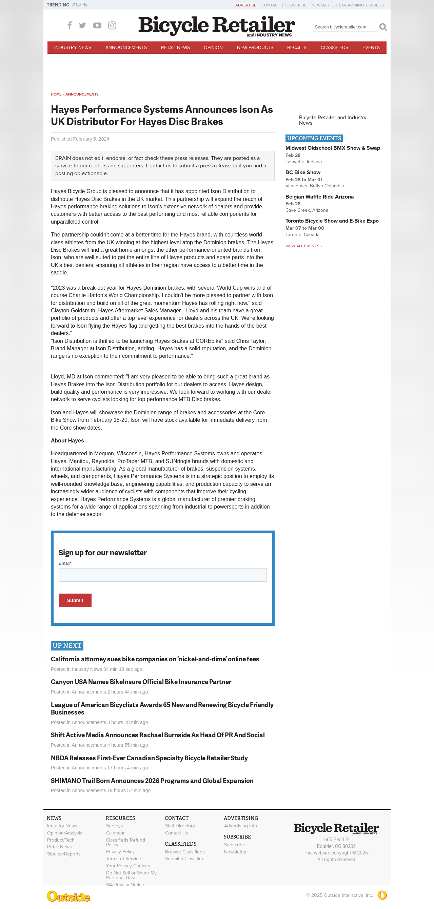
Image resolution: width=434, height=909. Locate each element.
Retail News (175, 47)
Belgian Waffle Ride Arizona (319, 196)
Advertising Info (240, 826)
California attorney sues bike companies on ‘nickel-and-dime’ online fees (155, 658)
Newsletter (324, 5)
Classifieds (334, 47)
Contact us (158, 165)
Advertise (245, 5)
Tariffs (81, 5)
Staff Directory (180, 826)
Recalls (297, 47)
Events (371, 47)
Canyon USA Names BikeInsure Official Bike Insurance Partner (141, 681)
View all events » (303, 246)
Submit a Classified (184, 859)
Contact (270, 5)
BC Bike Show (302, 172)
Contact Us (176, 832)
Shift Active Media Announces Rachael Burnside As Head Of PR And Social (158, 734)
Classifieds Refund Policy (125, 842)
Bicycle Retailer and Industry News (333, 120)
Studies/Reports (64, 854)
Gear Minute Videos (363, 5)
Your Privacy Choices (128, 866)
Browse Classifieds (185, 851)
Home (56, 94)
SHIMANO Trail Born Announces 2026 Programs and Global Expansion (152, 780)
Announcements (126, 47)
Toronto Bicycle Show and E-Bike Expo (332, 221)
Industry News (72, 47)
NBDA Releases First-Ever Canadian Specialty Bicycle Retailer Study (149, 757)
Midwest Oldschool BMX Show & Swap (332, 148)
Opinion (213, 47)
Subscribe (296, 5)
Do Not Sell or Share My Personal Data (131, 875)
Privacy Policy (120, 851)
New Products (255, 47)
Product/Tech (61, 840)
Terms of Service (123, 859)
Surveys (114, 826)
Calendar (115, 832)
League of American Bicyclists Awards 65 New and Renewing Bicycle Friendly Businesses (162, 708)
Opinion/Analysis (64, 832)
